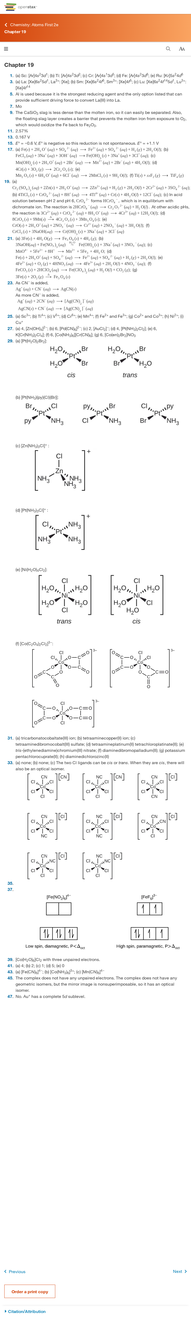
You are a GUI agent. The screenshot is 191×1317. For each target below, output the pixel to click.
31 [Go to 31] (10, 737)
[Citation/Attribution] (95, 1311)
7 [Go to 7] (11, 106)
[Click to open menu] (6, 49)
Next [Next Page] (181, 1271)
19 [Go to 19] (6, 181)
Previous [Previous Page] (13, 1271)
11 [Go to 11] (10, 130)
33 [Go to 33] (10, 762)
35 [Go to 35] (10, 883)
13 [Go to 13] (10, 136)
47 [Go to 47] (10, 996)
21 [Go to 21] (10, 238)
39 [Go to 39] (10, 959)
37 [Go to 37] (10, 889)
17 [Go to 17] (10, 149)
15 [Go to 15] (10, 143)
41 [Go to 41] (10, 965)
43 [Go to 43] (10, 971)
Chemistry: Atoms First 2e (31, 24)
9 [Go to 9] (11, 112)
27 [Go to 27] (10, 328)
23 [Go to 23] (10, 282)
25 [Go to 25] (10, 316)
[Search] (168, 49)
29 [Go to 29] (10, 340)
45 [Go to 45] (10, 977)
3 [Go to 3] (11, 81)
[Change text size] (181, 49)
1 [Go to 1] (11, 75)
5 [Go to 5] (11, 93)
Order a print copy (30, 1291)
